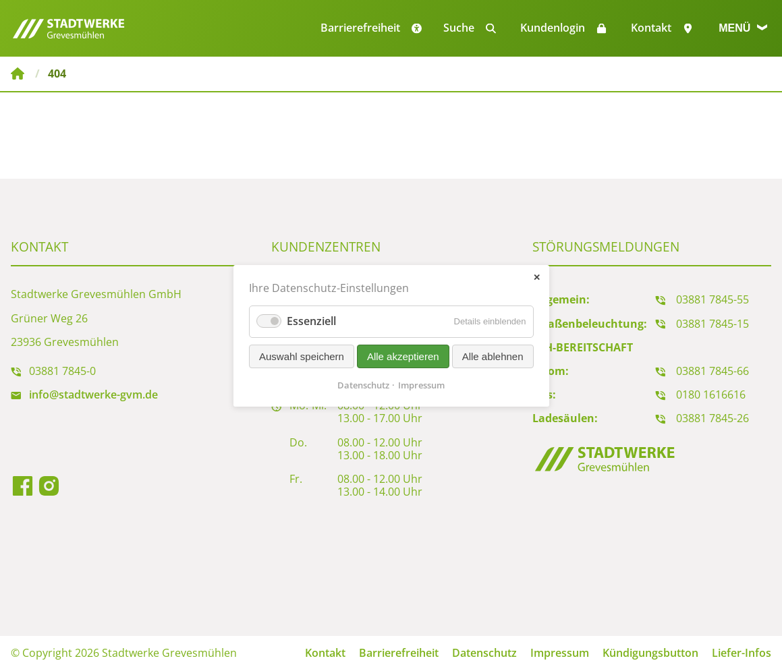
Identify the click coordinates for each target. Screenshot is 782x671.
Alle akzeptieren (403, 355)
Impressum (559, 652)
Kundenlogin (552, 27)
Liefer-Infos (741, 652)
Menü (743, 28)
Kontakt (651, 27)
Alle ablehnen (492, 355)
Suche (458, 27)
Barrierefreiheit (399, 652)
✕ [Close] (536, 277)
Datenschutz (484, 652)
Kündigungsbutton (650, 652)
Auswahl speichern (301, 355)
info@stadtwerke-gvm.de (93, 394)
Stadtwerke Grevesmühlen (17, 73)
